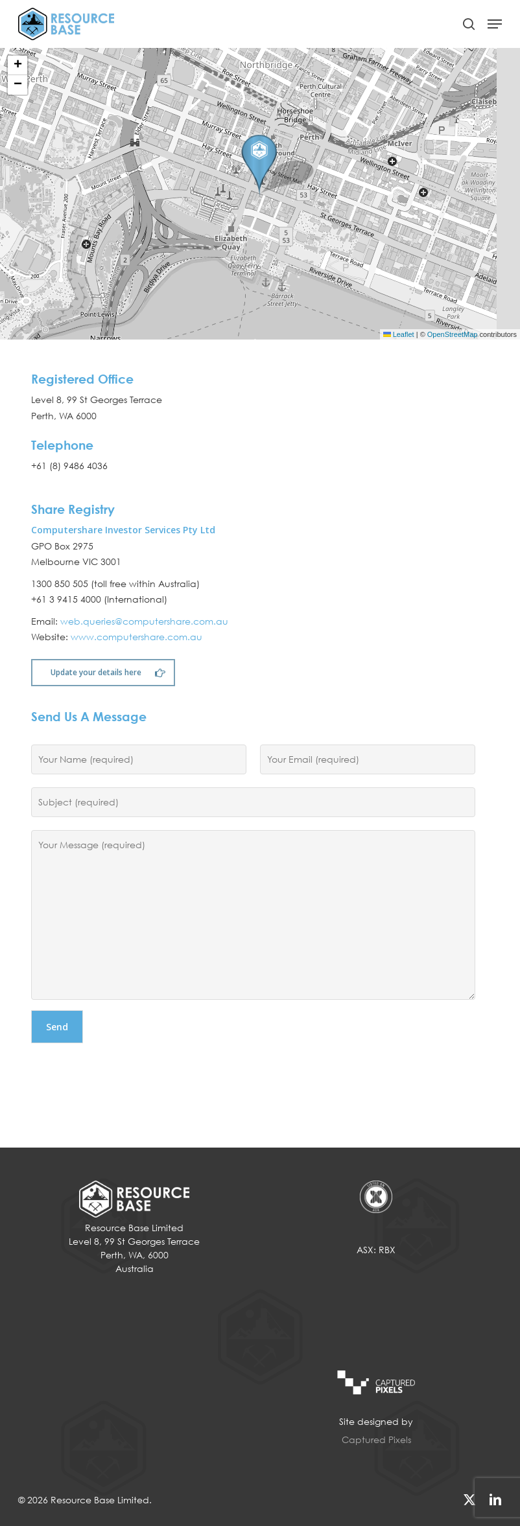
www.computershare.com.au (136, 636)
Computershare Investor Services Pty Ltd (123, 530)
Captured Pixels (376, 1439)
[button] (495, 23)
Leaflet (398, 334)
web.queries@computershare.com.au (144, 621)
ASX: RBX (376, 1249)
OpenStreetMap (452, 334)
